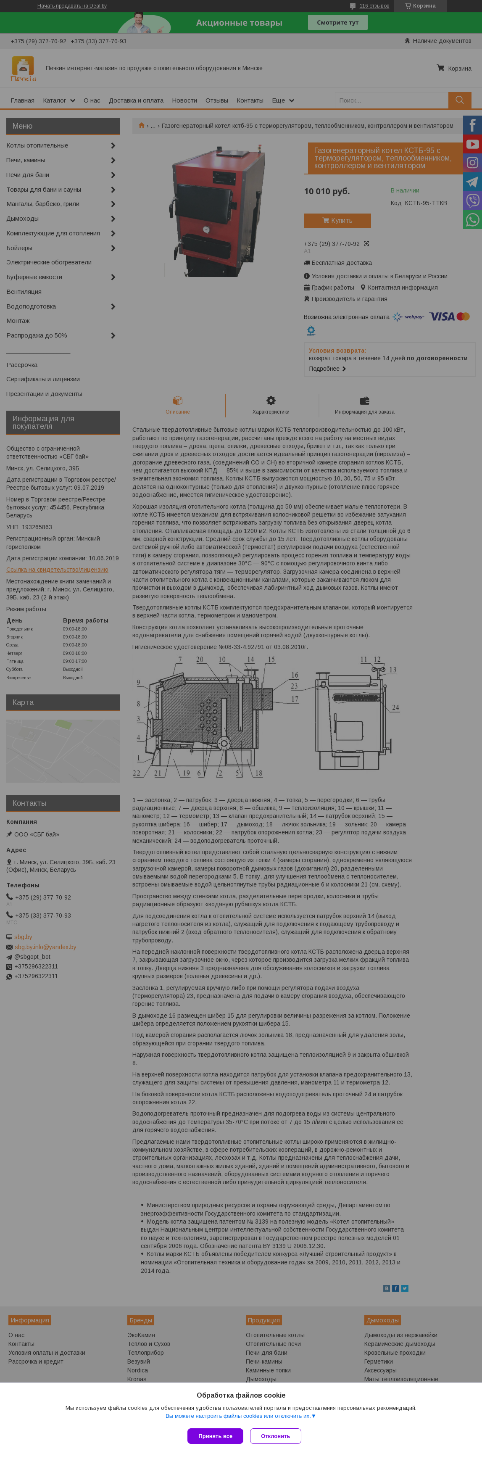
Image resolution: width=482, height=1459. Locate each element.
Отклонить (277, 1436)
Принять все (215, 1436)
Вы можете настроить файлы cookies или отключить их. (238, 1417)
